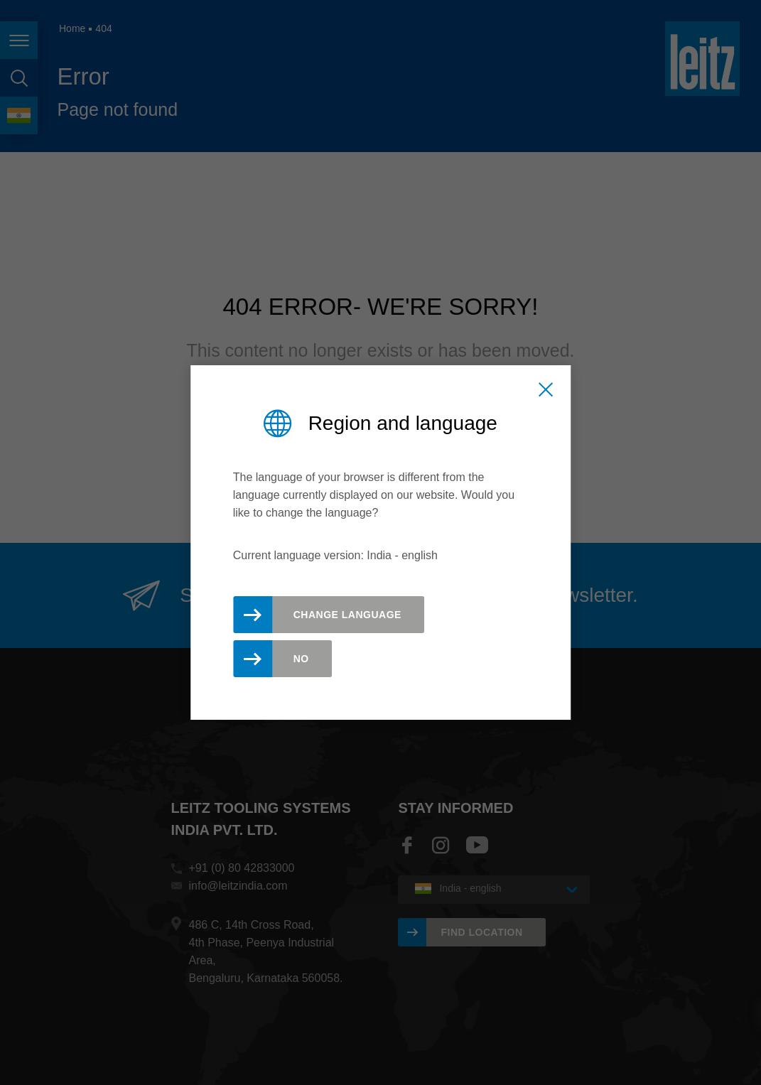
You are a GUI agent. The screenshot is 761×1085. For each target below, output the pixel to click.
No (301, 658)
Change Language (347, 614)
